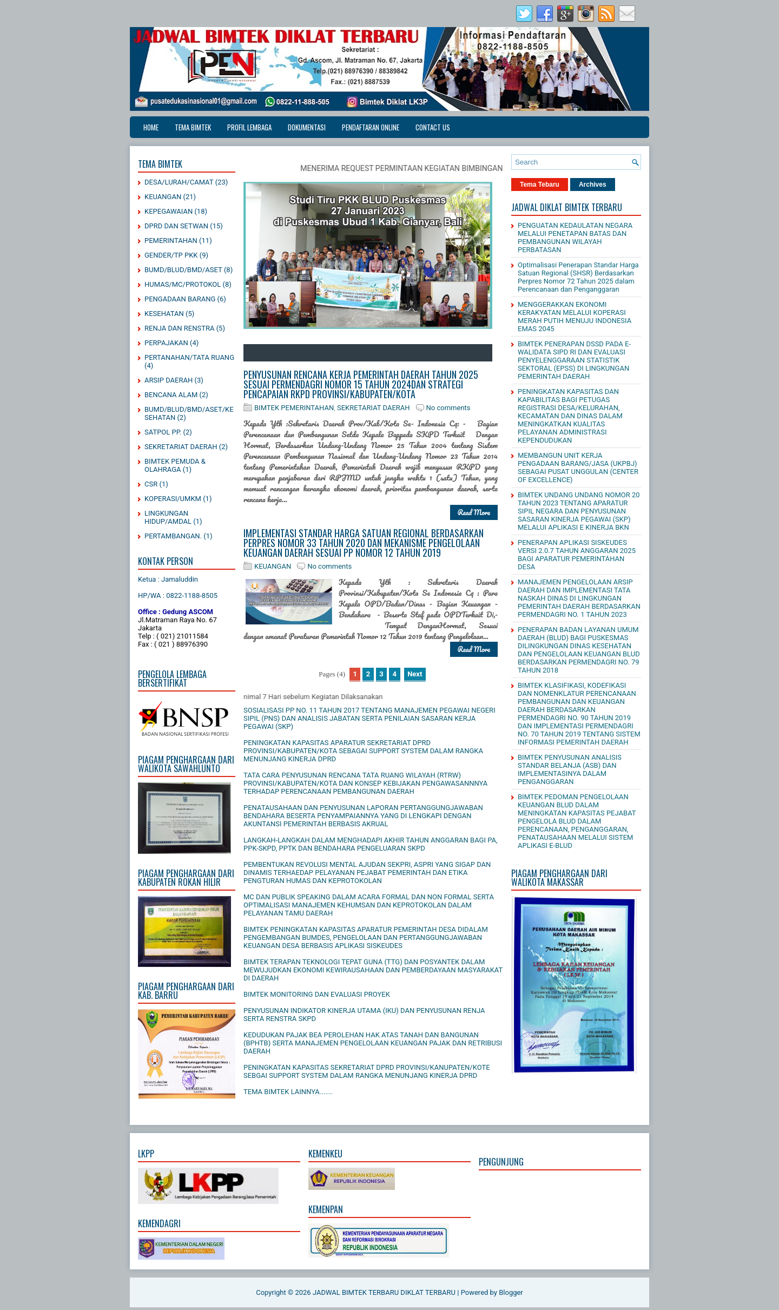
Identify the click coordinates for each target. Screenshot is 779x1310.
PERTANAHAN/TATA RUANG (189, 357)
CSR (150, 484)
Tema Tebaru (539, 184)
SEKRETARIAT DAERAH (180, 447)
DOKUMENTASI (307, 127)
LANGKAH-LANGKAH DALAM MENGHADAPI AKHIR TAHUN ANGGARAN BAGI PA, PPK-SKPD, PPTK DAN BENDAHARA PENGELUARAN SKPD (370, 844)
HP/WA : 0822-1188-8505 (177, 595)
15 (441, 353)
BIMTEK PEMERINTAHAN (294, 408)
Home (151, 127)
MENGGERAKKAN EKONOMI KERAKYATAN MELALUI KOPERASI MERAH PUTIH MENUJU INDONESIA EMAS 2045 (574, 316)
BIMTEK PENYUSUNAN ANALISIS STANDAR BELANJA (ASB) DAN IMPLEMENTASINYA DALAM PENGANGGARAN (570, 769)
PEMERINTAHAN (170, 240)
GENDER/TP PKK (171, 255)
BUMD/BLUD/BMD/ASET (183, 270)
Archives (592, 184)
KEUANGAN (162, 197)
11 (398, 353)
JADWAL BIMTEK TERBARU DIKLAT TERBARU (384, 1292)
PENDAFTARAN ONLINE (370, 127)
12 (409, 353)
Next (414, 674)
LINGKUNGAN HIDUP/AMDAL (168, 517)
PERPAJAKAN (166, 343)
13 (420, 353)
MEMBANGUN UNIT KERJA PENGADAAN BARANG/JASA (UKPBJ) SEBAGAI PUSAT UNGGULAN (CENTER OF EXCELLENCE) (578, 467)
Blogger (511, 1292)
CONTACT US (432, 127)
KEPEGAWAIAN (168, 211)
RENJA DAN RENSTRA (179, 328)
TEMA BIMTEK (193, 127)
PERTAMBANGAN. (173, 536)
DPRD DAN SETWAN (176, 226)
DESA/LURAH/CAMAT (179, 182)
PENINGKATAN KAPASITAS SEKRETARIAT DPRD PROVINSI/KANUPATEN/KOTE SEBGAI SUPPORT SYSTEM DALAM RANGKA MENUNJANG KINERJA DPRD (366, 1071)
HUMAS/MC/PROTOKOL (182, 284)
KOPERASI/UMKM (172, 499)
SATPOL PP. (162, 432)
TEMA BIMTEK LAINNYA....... (288, 1092)
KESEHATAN (164, 314)
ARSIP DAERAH (168, 380)
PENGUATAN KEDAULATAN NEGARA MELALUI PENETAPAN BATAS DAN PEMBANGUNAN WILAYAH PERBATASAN (575, 237)
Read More (474, 512)
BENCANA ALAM (170, 395)
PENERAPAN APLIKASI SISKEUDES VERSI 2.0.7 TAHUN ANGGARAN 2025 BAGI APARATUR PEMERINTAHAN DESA (577, 554)
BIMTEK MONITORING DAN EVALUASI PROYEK (316, 994)
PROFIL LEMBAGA (249, 127)
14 (430, 353)
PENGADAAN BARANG (179, 299)
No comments (448, 408)
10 (387, 353)
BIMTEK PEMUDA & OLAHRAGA (175, 465)
